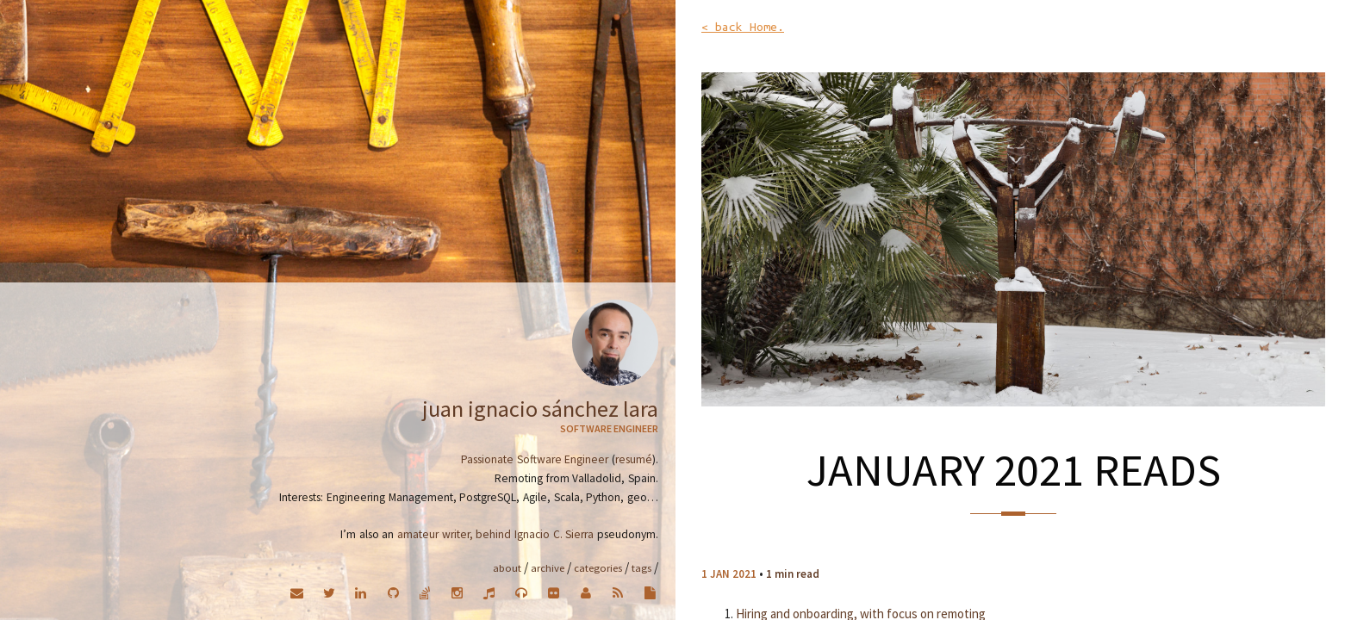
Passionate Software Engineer (534, 459)
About (507, 567)
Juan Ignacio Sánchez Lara (540, 408)
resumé (633, 459)
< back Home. (742, 27)
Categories (598, 567)
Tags (641, 567)
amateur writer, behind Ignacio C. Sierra (495, 534)
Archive (547, 567)
